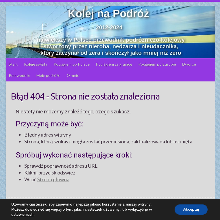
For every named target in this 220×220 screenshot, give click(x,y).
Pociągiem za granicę (114, 64)
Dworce (189, 64)
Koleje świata (35, 64)
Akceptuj (191, 209)
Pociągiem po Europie (157, 64)
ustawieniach (22, 214)
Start (13, 64)
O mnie (73, 75)
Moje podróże (48, 75)
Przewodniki (19, 75)
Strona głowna (53, 179)
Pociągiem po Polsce (72, 64)
